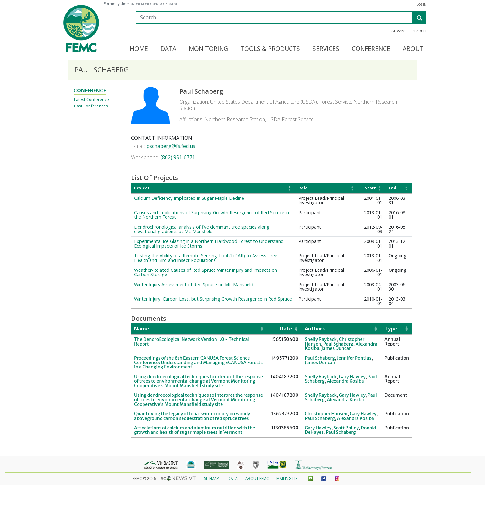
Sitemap (211, 478)
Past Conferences (91, 106)
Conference (90, 90)
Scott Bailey (346, 428)
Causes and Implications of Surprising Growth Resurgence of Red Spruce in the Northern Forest (211, 215)
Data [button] (168, 49)
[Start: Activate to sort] (371, 188)
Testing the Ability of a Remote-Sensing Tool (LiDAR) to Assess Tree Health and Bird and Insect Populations (205, 258)
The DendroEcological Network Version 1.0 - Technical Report (191, 341)
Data (233, 478)
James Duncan (336, 348)
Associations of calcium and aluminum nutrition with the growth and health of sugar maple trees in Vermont (194, 430)
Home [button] (139, 49)
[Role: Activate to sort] (326, 188)
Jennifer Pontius (354, 358)
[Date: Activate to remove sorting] (284, 329)
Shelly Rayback (321, 339)
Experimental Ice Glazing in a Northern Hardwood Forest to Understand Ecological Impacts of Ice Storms (209, 243)
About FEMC (257, 478)
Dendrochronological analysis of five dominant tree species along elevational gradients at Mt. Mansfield (202, 229)
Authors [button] (315, 328)
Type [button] (390, 328)
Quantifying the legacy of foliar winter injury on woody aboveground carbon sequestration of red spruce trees (192, 416)
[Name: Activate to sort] (199, 329)
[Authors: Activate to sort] (341, 329)
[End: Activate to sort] (398, 188)
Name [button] (141, 328)
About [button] (413, 49)
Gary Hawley (352, 376)
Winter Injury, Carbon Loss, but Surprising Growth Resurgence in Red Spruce (213, 299)
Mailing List (287, 478)
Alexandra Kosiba (345, 381)
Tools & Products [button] (270, 49)
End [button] (392, 188)
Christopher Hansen (326, 414)
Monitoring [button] (208, 49)
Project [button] (142, 188)
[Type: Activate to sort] (396, 329)
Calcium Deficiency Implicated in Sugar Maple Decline (189, 198)
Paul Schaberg (338, 344)
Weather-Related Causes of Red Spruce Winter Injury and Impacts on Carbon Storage (205, 272)
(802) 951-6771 (178, 157)
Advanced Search (408, 31)
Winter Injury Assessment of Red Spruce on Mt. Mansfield (193, 284)
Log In (421, 5)
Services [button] (326, 49)
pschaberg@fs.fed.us (170, 146)
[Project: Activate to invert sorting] (213, 188)
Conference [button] (371, 49)
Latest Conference (91, 99)
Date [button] (286, 328)
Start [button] (370, 188)
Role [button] (303, 188)
